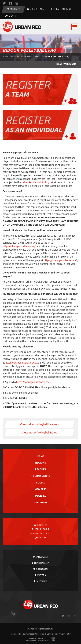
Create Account (60, 9)
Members (40, 489)
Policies (40, 496)
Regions (40, 463)
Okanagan (40, 569)
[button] (13, 9)
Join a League (40, 529)
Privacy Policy (64, 633)
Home (5, 56)
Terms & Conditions (47, 633)
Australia (40, 581)
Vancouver (40, 557)
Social (40, 483)
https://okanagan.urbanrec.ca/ (19, 246)
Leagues (15, 56)
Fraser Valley (40, 563)
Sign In (10, 16)
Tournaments (40, 476)
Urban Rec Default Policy (35, 182)
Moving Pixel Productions (38, 640)
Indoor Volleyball (32, 56)
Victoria (40, 575)
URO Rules (40, 502)
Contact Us (31, 633)
